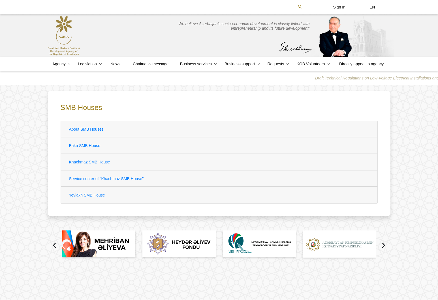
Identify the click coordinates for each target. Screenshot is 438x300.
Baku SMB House (85, 145)
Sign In (339, 7)
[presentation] (54, 245)
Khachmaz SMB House (89, 162)
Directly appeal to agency (361, 64)
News (115, 64)
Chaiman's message (150, 64)
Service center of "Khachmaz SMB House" (106, 178)
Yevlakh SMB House (87, 195)
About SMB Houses (86, 129)
